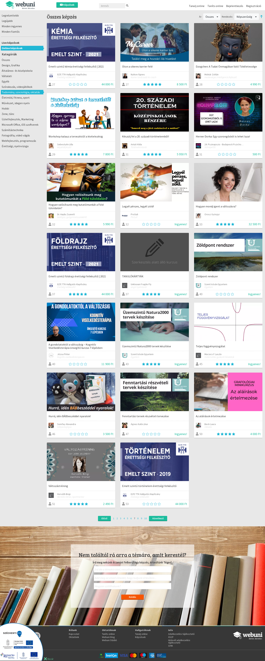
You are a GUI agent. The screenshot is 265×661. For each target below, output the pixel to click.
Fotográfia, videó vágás (16, 135)
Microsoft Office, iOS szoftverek (20, 124)
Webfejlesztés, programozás (19, 140)
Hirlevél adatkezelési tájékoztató (179, 641)
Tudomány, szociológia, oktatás (21, 92)
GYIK (170, 645)
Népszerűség (247, 16)
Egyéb (5, 81)
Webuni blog (108, 637)
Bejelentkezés (234, 6)
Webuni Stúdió (109, 640)
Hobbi (5, 108)
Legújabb (7, 21)
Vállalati (7, 76)
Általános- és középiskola (17, 70)
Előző (104, 518)
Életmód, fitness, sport (16, 97)
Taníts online (215, 6)
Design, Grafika (11, 65)
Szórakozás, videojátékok (17, 87)
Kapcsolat (74, 633)
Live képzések (10, 42)
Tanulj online (196, 6)
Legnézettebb (10, 15)
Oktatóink (74, 637)
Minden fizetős (11, 31)
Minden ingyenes (12, 26)
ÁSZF (171, 637)
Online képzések (12, 48)
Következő (158, 518)
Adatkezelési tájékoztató (181, 633)
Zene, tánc (8, 114)
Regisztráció (253, 6)
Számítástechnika (12, 130)
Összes (6, 60)
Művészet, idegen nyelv (16, 103)
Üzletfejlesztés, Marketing (18, 119)
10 (145, 518)
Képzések (67, 4)
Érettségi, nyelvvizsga (15, 146)
